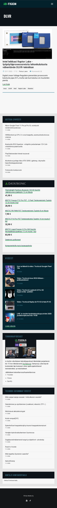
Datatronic (16, 183)
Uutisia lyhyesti (13, 119)
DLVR (10, 88)
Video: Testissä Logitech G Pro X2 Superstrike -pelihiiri (30, 291)
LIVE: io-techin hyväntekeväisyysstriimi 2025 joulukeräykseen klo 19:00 (34, 315)
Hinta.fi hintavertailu (10, 480)
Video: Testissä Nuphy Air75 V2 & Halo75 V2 (34, 302)
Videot (9, 258)
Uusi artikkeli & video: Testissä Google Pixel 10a (34, 267)
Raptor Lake (22, 88)
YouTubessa (26, 364)
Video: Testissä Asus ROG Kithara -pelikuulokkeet (30, 279)
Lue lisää (6, 84)
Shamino (30, 88)
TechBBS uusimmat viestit (18, 391)
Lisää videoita (10, 326)
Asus (5, 88)
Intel (15, 88)
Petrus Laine (23, 71)
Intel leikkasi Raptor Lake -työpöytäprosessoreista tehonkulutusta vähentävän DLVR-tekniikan (25, 64)
